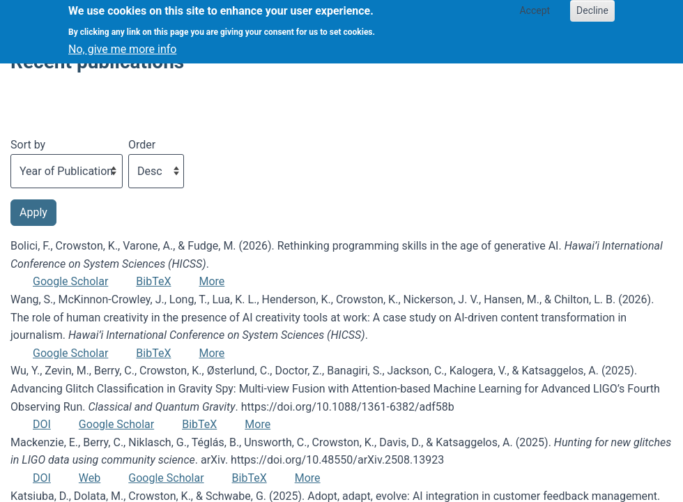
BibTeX (153, 281)
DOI (42, 424)
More (211, 281)
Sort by (27, 144)
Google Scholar (70, 281)
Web (89, 478)
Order (141, 144)
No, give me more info (122, 43)
